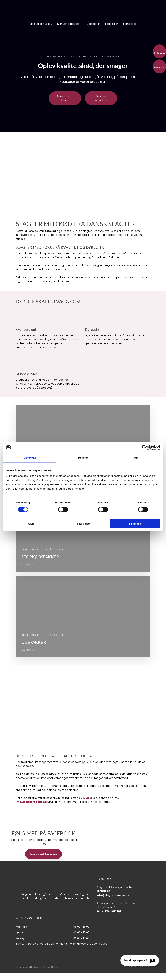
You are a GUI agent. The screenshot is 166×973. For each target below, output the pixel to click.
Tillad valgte (83, 523)
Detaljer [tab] (83, 457)
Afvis (31, 523)
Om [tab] (136, 457)
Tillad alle (135, 523)
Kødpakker (111, 24)
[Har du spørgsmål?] (139, 960)
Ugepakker (93, 24)
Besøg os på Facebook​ (43, 854)
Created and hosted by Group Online (37, 967)
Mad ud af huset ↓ (41, 24)
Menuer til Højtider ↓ (69, 24)
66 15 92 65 (86, 798)
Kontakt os (129, 24)
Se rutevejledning (108, 911)
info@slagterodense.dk (32, 802)
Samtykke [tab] (30, 457)
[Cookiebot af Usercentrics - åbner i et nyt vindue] (144, 447)
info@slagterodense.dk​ (112, 895)
